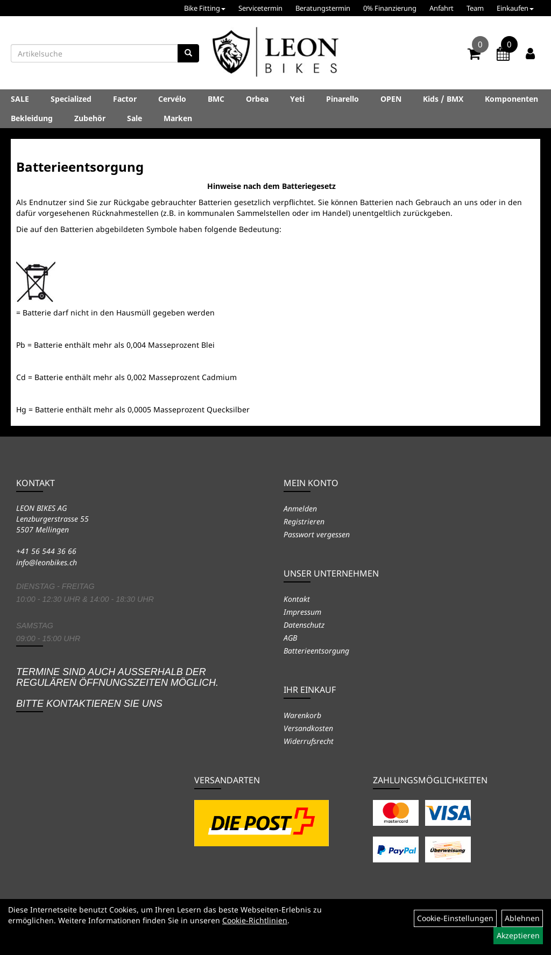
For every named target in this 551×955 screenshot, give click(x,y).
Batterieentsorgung (316, 650)
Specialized (71, 99)
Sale (134, 118)
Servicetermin (260, 8)
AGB (290, 638)
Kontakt (297, 599)
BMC (216, 99)
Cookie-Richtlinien (254, 920)
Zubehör (89, 118)
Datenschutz (304, 625)
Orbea (257, 99)
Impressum (302, 612)
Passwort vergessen (317, 534)
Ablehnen (522, 918)
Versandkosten (308, 728)
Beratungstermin (322, 8)
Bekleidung (32, 118)
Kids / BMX (443, 99)
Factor (125, 99)
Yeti (297, 99)
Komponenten (511, 99)
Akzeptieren (518, 935)
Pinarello (342, 99)
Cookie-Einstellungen (455, 918)
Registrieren (304, 521)
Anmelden (300, 508)
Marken (178, 118)
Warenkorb (302, 715)
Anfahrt (441, 8)
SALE (20, 99)
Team (475, 8)
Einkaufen (515, 8)
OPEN (390, 99)
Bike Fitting (204, 8)
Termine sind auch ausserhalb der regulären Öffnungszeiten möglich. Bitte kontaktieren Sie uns (117, 687)
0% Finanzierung (389, 8)
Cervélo (172, 99)
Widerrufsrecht (309, 741)
